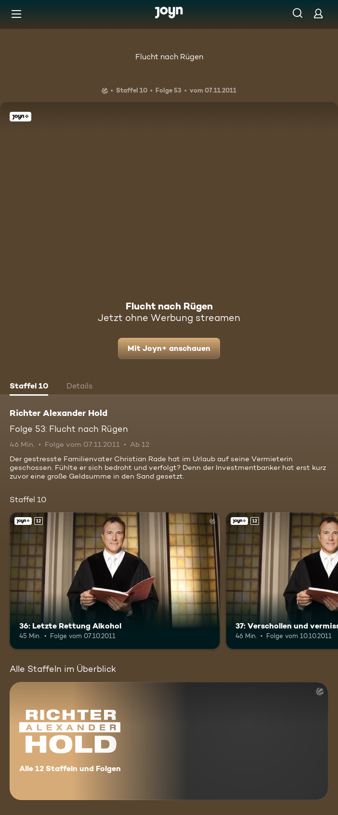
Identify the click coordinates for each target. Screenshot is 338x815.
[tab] (29, 387)
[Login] (318, 13)
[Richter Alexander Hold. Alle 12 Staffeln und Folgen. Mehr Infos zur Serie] (169, 741)
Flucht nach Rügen (169, 56)
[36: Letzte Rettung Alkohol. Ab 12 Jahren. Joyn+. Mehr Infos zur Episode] (115, 580)
